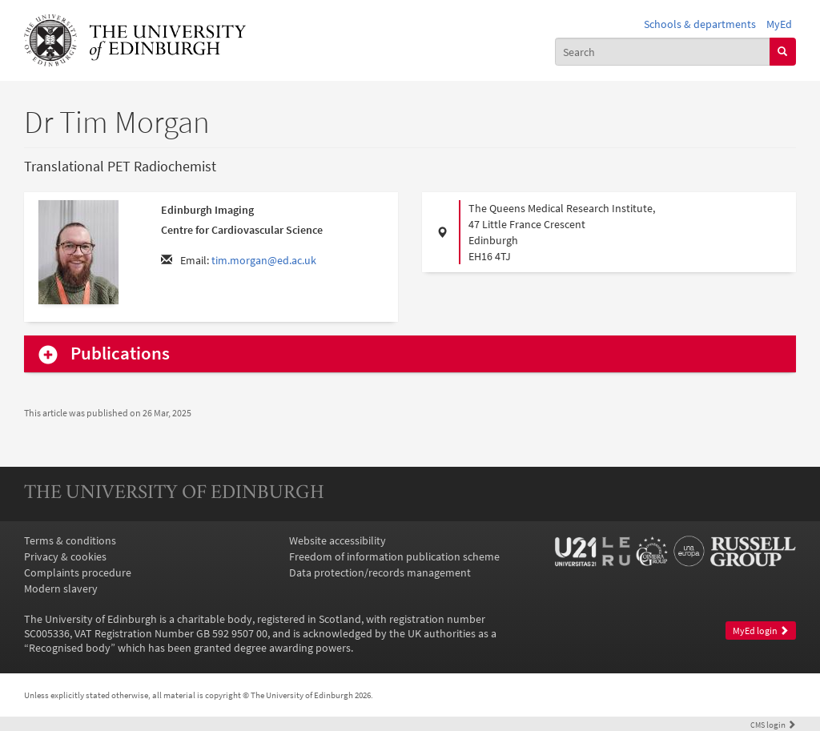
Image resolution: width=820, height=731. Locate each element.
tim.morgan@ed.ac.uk (263, 260)
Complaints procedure (77, 572)
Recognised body (70, 648)
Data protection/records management (380, 572)
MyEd (779, 24)
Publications (120, 353)
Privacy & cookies (65, 556)
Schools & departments (700, 24)
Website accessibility (337, 540)
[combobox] (662, 51)
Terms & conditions (70, 540)
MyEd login (761, 631)
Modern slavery (61, 588)
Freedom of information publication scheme (394, 556)
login (773, 724)
